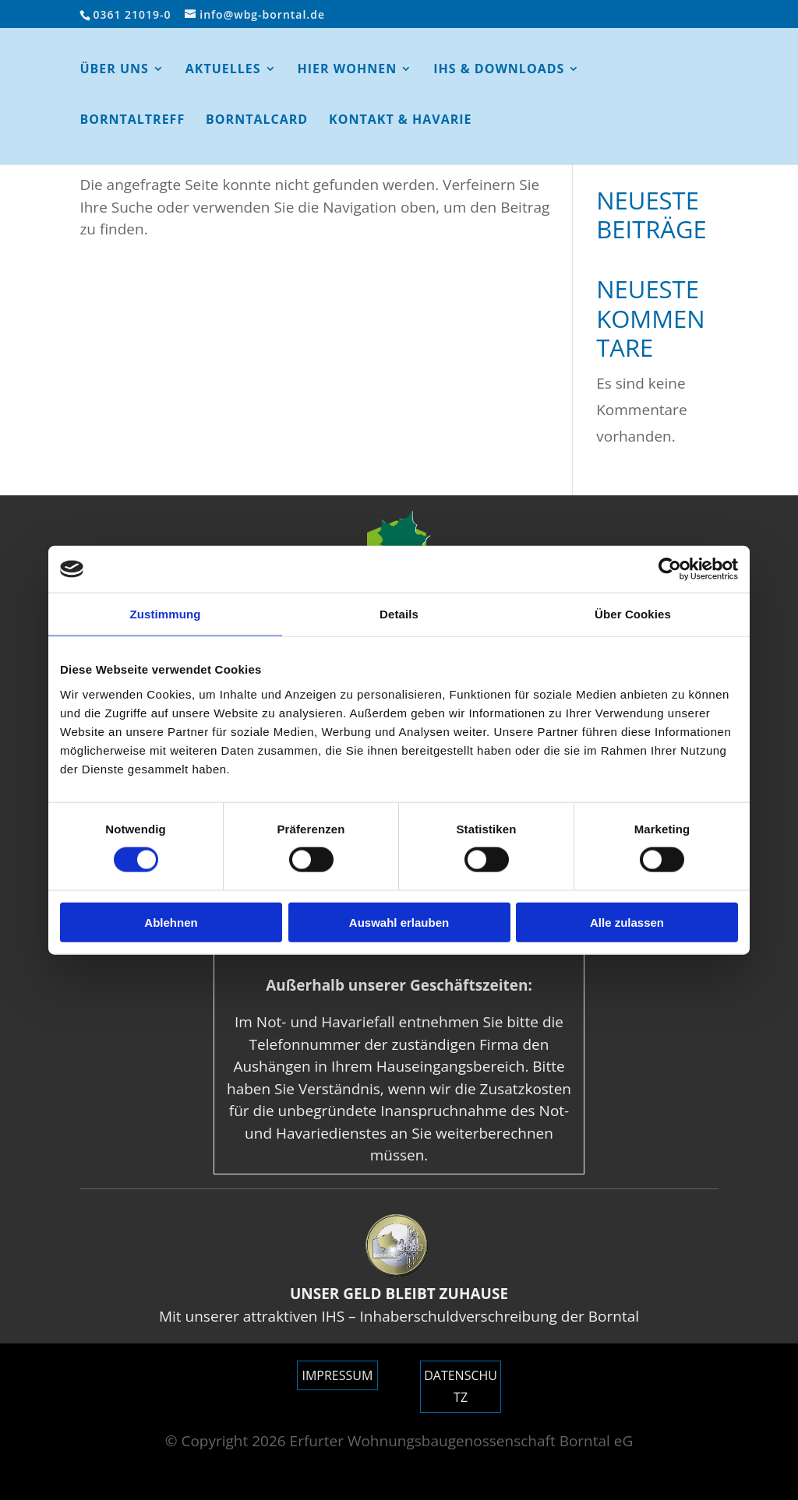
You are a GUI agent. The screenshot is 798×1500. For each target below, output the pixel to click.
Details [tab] (399, 614)
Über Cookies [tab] (633, 614)
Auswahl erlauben (399, 921)
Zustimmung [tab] (165, 614)
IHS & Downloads (498, 70)
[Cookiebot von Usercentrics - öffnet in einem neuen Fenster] (670, 569)
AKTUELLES (223, 70)
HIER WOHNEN (347, 70)
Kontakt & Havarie (400, 121)
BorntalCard (257, 121)
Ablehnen (170, 921)
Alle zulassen (627, 921)
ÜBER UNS (113, 70)
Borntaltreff (132, 121)
